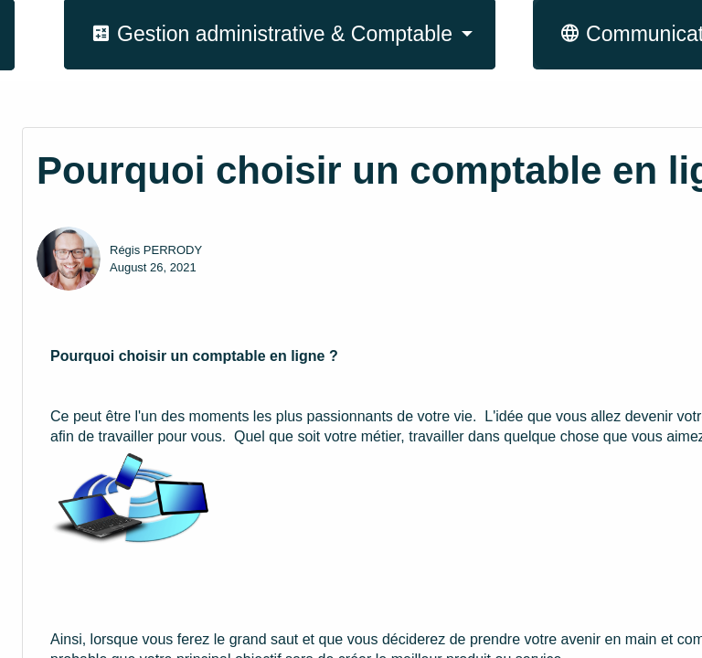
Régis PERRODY (156, 250)
